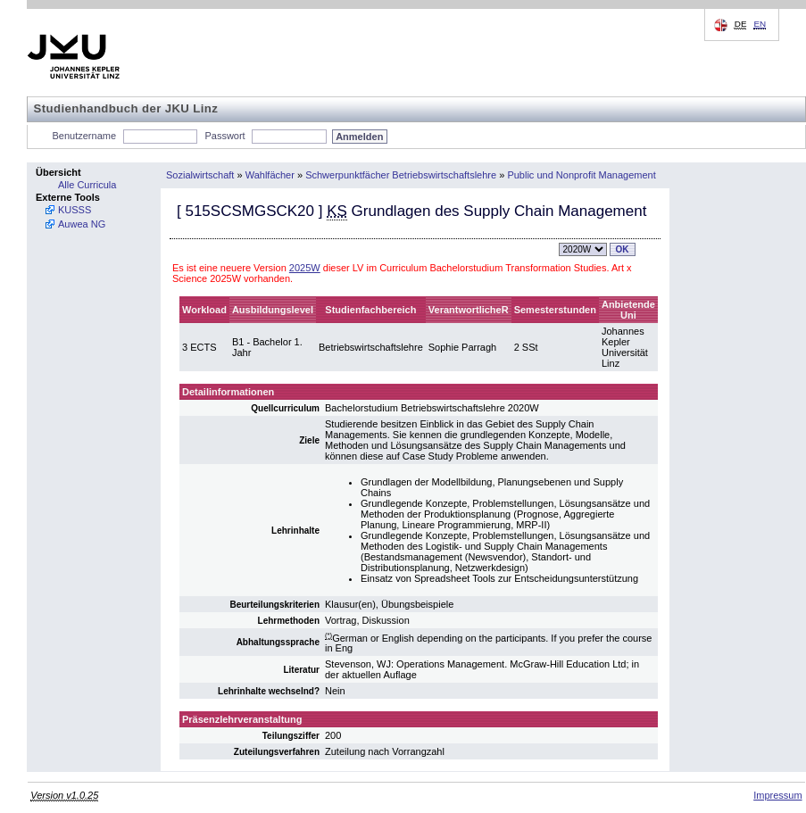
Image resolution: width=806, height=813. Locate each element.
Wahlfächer (270, 175)
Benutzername (85, 135)
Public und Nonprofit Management (581, 175)
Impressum (777, 795)
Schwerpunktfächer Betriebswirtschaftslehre (400, 175)
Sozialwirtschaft (200, 175)
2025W (304, 267)
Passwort (224, 135)
